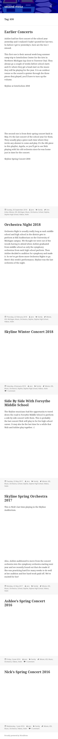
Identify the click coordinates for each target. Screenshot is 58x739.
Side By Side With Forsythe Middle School (27, 403)
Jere (32, 210)
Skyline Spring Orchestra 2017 (25, 498)
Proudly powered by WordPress (16, 735)
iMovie (11, 212)
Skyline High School (11, 214)
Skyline (46, 212)
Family (40, 210)
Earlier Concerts (18, 31)
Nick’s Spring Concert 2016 (27, 671)
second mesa (13, 6)
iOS (16, 212)
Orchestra (34, 212)
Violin (27, 214)
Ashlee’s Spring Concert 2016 (24, 603)
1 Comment (11, 391)
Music (27, 212)
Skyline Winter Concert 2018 (28, 331)
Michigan (21, 212)
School (40, 212)
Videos (21, 214)
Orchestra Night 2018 (22, 224)
